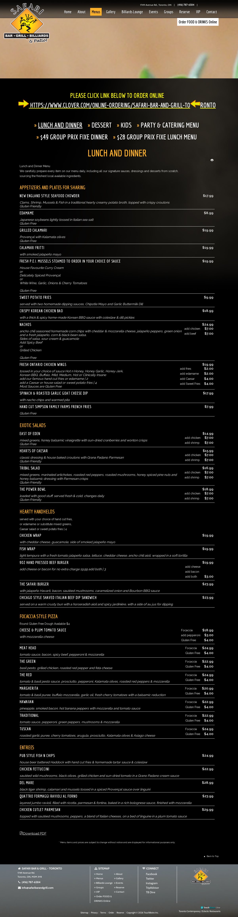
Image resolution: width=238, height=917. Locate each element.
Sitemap (84, 912)
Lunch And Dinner (60, 125)
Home (68, 12)
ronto (208, 105)
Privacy (94, 912)
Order (111, 912)
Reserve (184, 12)
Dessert (102, 125)
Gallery (111, 12)
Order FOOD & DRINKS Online (198, 22)
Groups (168, 12)
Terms (103, 912)
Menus (96, 12)
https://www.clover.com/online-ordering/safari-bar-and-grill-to (109, 105)
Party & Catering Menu (170, 125)
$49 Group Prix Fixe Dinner (74, 137)
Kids (126, 125)
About (82, 12)
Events (153, 12)
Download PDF (34, 833)
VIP (198, 12)
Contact (211, 12)
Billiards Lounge (132, 12)
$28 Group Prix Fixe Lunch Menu (157, 137)
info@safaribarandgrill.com (36, 887)
